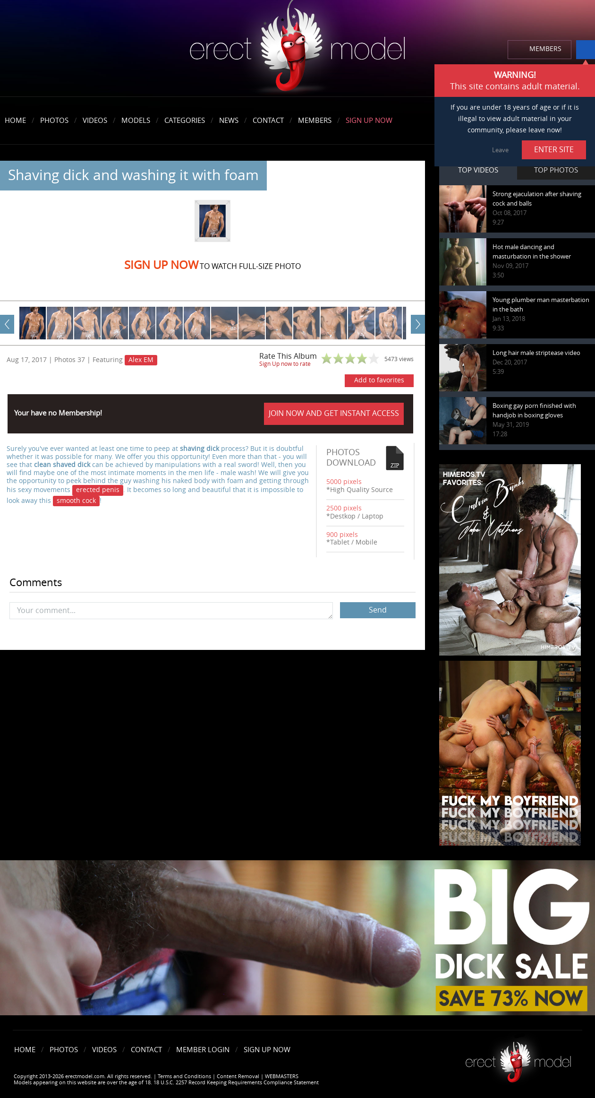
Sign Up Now (369, 120)
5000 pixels (344, 482)
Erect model (518, 1058)
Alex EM (140, 360)
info (585, 49)
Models (135, 120)
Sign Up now (161, 265)
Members (315, 120)
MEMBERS (545, 49)
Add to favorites (379, 380)
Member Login (203, 1050)
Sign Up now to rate (285, 364)
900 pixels (342, 535)
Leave (500, 150)
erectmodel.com (297, 49)
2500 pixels (344, 508)
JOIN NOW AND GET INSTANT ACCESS (334, 413)
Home (15, 120)
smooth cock (76, 501)
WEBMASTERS (281, 1076)
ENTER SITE (554, 149)
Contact (268, 120)
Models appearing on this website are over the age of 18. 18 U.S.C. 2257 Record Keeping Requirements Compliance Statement (166, 1083)
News (228, 120)
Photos (54, 120)
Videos (95, 120)
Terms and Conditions (184, 1076)
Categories (184, 120)
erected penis (97, 490)
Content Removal (238, 1076)
